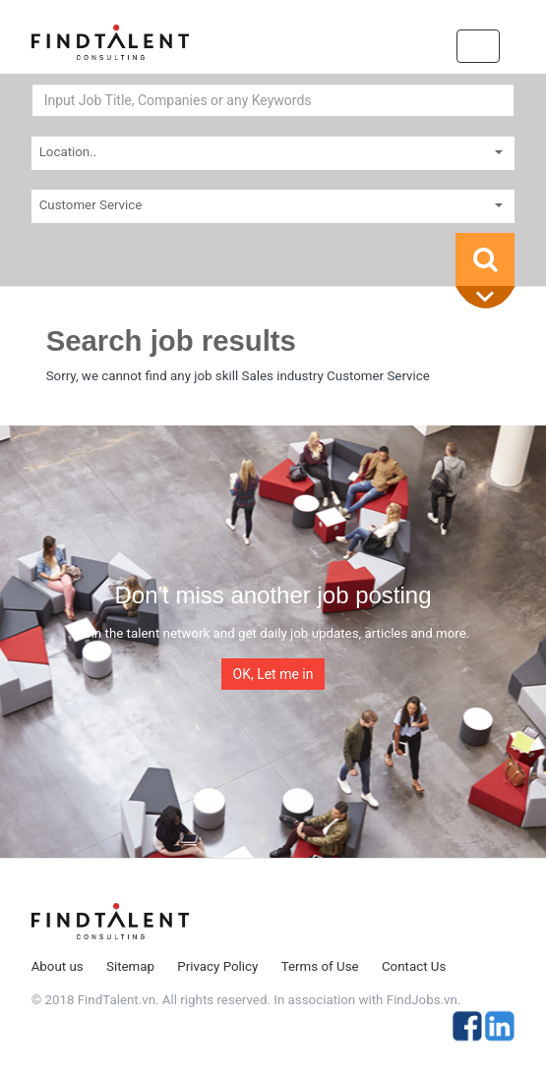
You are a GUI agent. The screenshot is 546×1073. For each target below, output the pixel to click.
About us (57, 966)
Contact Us (414, 966)
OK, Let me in (273, 674)
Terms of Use (320, 966)
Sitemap (130, 966)
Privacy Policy (217, 966)
